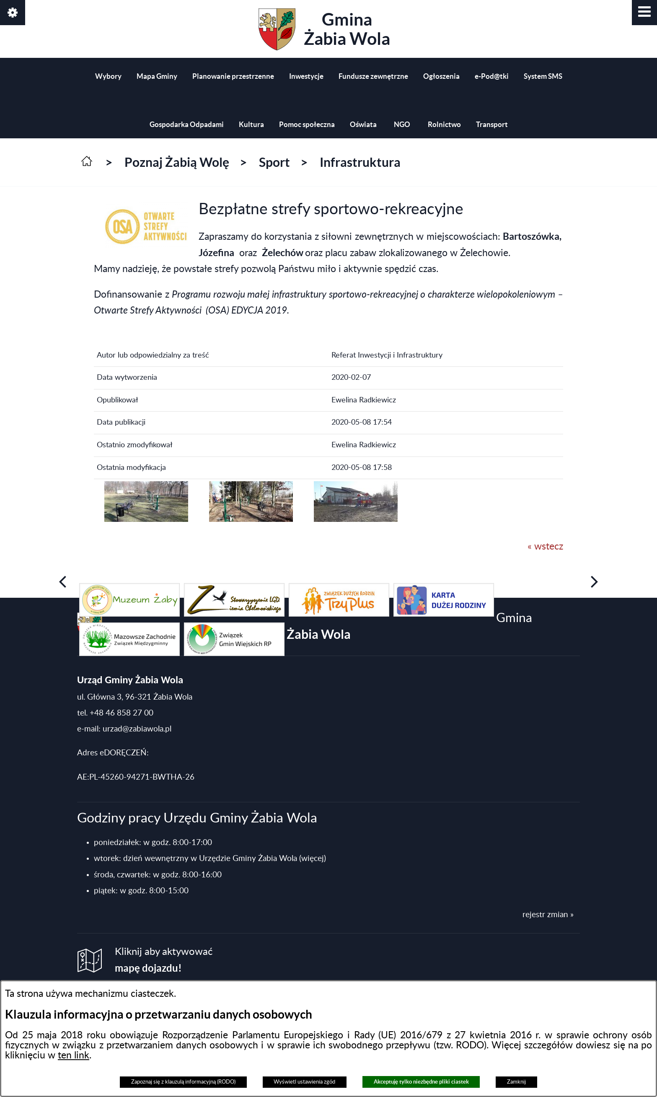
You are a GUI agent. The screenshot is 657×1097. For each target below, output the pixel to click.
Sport (274, 162)
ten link (73, 1055)
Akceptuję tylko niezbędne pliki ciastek (421, 1082)
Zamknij (516, 1082)
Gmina (324, 29)
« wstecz (545, 546)
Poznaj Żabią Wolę (176, 162)
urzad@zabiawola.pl (137, 729)
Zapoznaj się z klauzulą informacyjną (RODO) (183, 1082)
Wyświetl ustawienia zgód (304, 1082)
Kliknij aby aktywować (163, 960)
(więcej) (312, 859)
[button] (644, 12)
